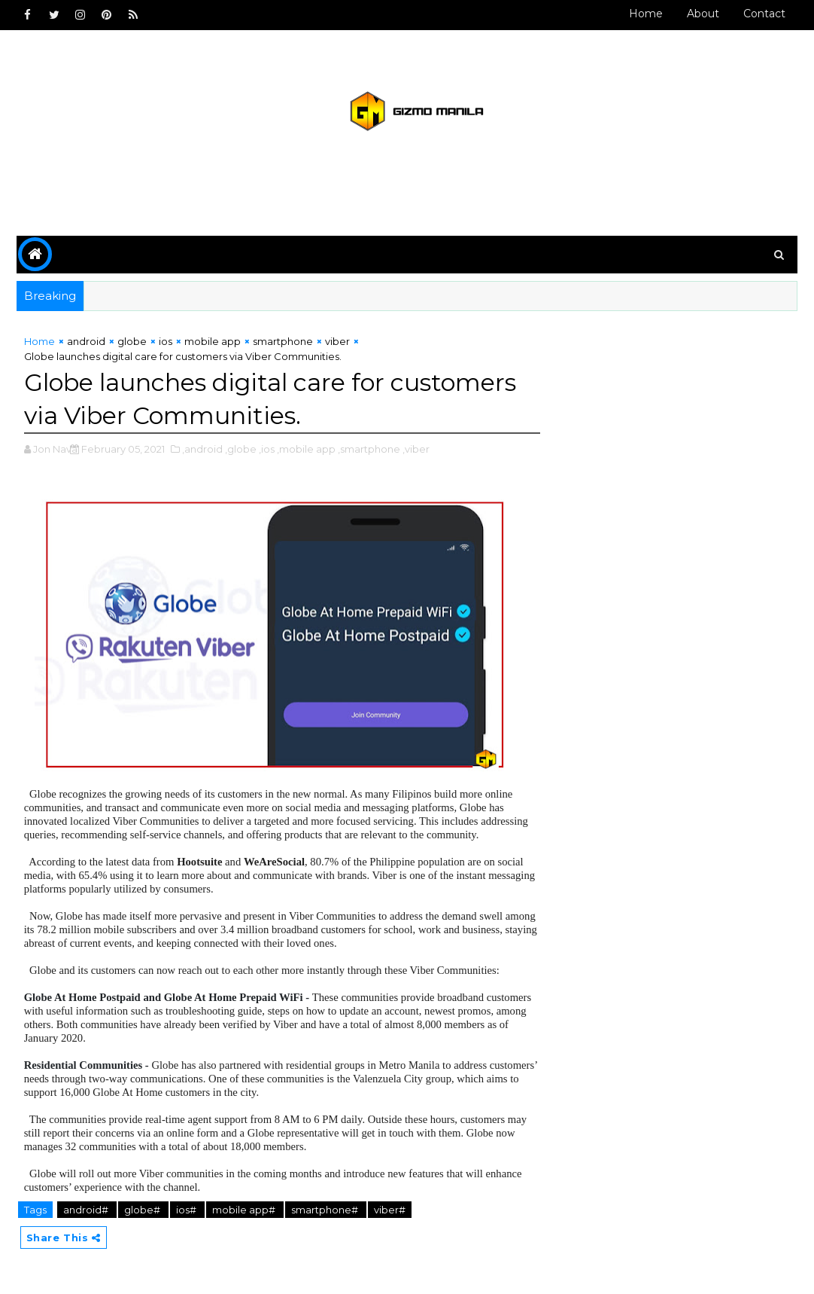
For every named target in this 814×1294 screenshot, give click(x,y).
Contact (764, 13)
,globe (241, 449)
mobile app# (245, 1210)
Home (646, 13)
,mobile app (306, 449)
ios (165, 341)
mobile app (212, 341)
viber (337, 341)
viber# (389, 1210)
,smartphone (369, 449)
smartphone (283, 341)
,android (202, 449)
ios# (187, 1210)
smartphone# (325, 1210)
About (703, 13)
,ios (267, 449)
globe (132, 341)
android (86, 341)
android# (87, 1210)
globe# (143, 1210)
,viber (416, 449)
